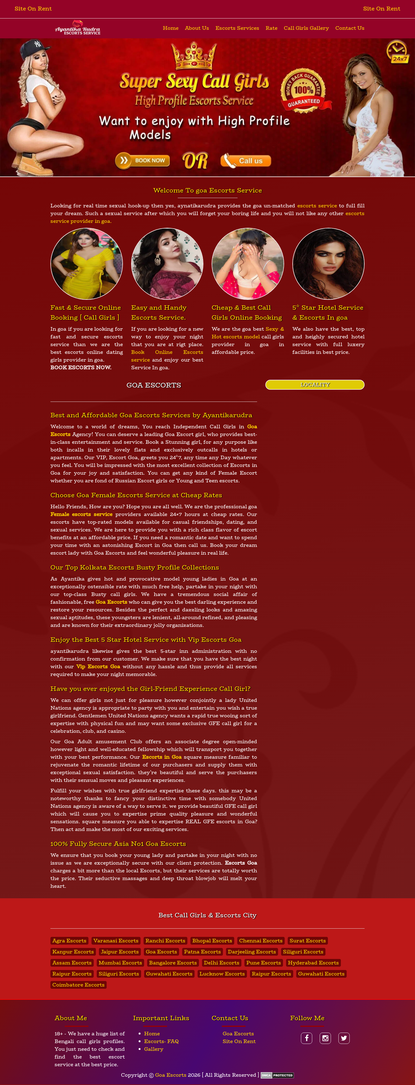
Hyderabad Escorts (313, 963)
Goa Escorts (161, 952)
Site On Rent (33, 8)
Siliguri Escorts (303, 952)
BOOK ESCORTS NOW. (80, 368)
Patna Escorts (202, 952)
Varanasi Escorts (116, 941)
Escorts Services (237, 28)
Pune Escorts (263, 963)
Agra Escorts (69, 941)
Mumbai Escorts (120, 963)
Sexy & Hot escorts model (248, 333)
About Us (197, 28)
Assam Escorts (72, 963)
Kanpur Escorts (73, 952)
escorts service (317, 206)
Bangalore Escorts (173, 963)
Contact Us (350, 28)
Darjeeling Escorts (252, 952)
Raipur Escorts (72, 974)
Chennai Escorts (261, 941)
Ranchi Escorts (165, 941)
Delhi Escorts (221, 963)
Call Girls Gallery (306, 28)
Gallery (153, 1049)
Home (171, 28)
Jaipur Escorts (120, 952)
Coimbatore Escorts (78, 985)
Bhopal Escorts (212, 941)
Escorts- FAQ (161, 1041)
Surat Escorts (308, 941)
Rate (271, 28)
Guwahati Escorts (169, 974)
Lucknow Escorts (222, 974)
